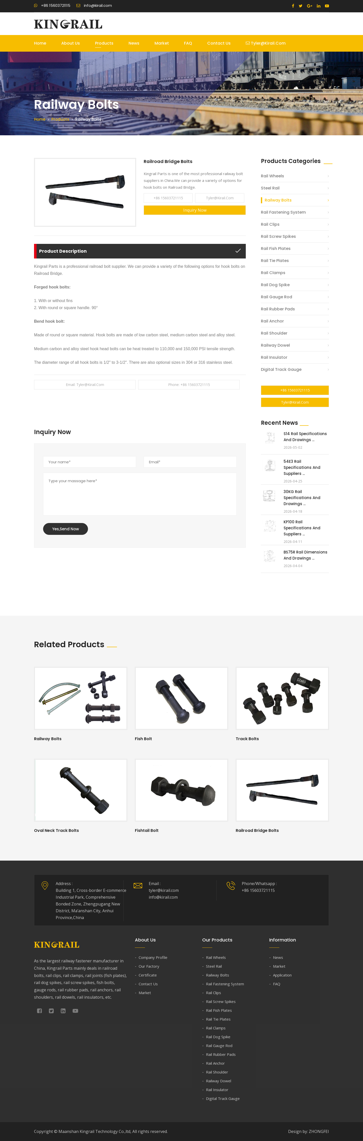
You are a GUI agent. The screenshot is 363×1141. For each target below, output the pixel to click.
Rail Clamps (273, 273)
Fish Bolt (143, 739)
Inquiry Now (194, 210)
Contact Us (219, 43)
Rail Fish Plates (276, 248)
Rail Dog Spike (275, 285)
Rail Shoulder (274, 333)
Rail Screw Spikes (278, 236)
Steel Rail (270, 188)
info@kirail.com (94, 5)
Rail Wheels (272, 176)
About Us (70, 43)
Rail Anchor (272, 321)
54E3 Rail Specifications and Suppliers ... (302, 467)
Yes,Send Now (65, 529)
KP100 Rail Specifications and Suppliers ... (302, 528)
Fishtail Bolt (147, 830)
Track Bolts (247, 739)
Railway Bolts (278, 200)
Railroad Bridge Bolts (257, 830)
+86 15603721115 (52, 5)
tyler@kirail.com (266, 43)
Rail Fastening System (283, 212)
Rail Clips (270, 224)
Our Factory (149, 966)
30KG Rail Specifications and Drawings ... (302, 497)
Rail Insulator (274, 357)
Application (282, 974)
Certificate (148, 974)
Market (162, 43)
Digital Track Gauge (281, 369)
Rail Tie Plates (275, 261)
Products (104, 43)
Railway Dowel (275, 345)
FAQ (188, 43)
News (134, 43)
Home (40, 43)
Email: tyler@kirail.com (85, 384)
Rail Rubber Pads (278, 309)
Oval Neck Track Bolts (56, 830)
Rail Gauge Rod (276, 297)
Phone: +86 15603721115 (189, 384)
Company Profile (153, 957)
